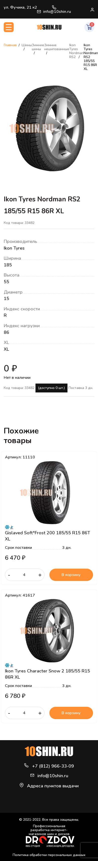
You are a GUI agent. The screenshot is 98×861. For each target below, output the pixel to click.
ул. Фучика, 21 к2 (20, 7)
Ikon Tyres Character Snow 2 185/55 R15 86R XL (47, 674)
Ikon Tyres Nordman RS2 (76, 51)
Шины (27, 45)
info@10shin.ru (54, 12)
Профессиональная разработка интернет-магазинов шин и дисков (50, 835)
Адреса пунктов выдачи (53, 786)
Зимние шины (38, 47)
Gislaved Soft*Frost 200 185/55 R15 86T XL (47, 536)
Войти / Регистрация (92, 9)
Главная (10, 45)
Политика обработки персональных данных (49, 855)
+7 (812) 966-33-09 (54, 7)
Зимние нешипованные (56, 47)
